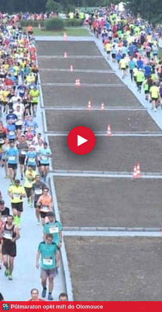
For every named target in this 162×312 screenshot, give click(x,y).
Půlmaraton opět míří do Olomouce (57, 306)
